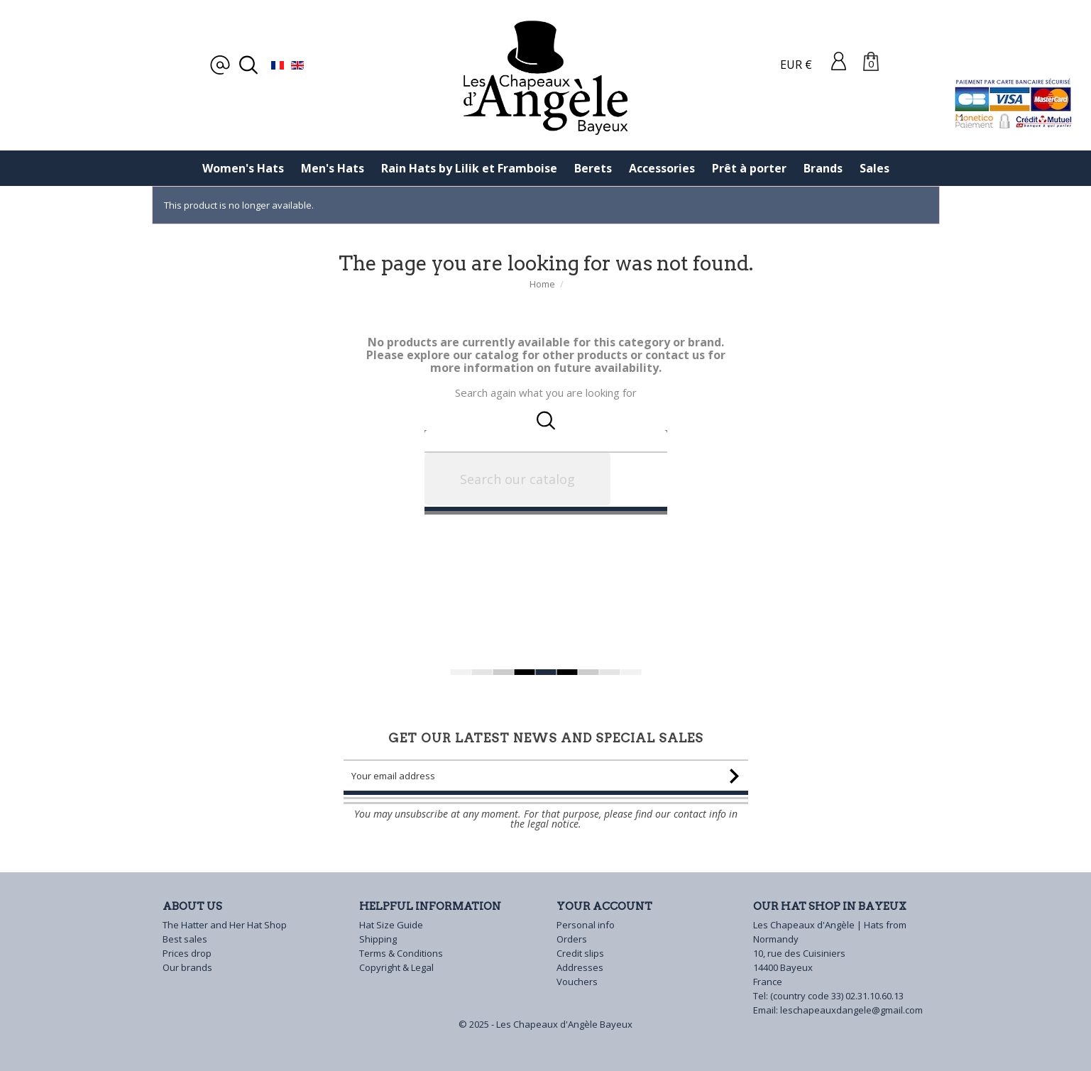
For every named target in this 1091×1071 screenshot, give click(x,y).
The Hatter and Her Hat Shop (225, 924)
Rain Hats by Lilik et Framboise (469, 168)
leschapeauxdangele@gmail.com (851, 1010)
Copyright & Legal (396, 967)
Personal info (586, 924)
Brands (823, 168)
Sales (874, 168)
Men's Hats (332, 168)
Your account (604, 906)
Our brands (187, 967)
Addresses (580, 967)
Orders (572, 939)
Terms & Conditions (401, 953)
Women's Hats (243, 168)
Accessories (662, 168)
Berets (593, 168)
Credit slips (580, 953)
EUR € (796, 64)
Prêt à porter (749, 168)
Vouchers (577, 981)
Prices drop (187, 953)
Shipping (378, 939)
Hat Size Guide (391, 924)
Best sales (185, 939)
